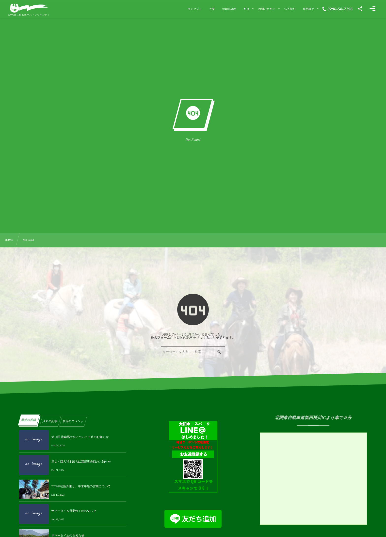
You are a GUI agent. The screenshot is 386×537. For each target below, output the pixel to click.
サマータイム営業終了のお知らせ (73, 511)
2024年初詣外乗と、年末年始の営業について (81, 486)
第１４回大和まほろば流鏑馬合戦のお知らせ (81, 461)
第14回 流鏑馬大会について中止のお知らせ (80, 437)
